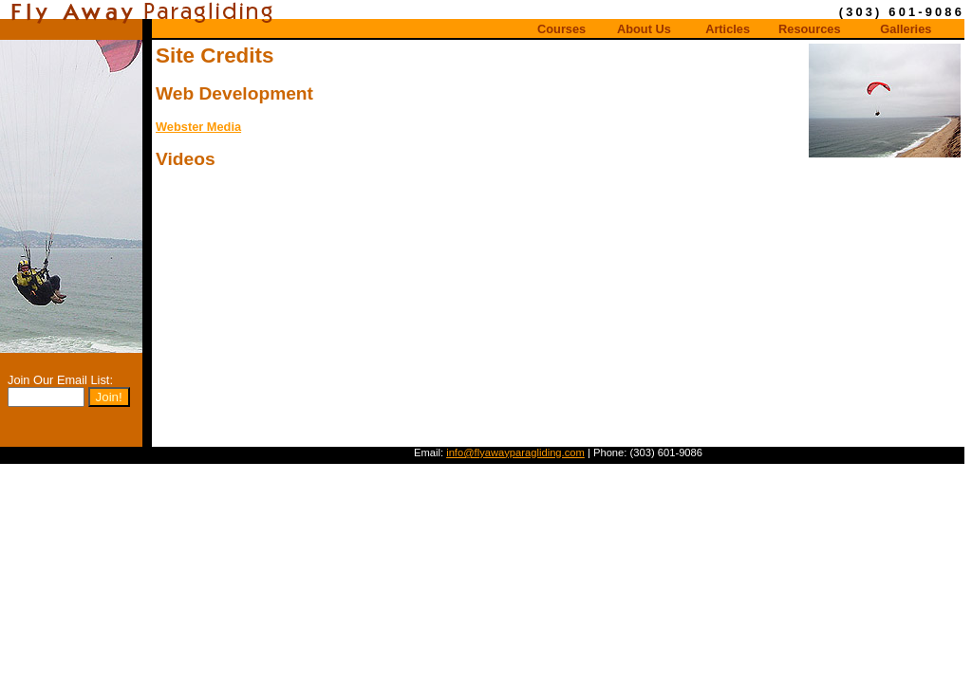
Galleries (905, 29)
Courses (561, 29)
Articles (727, 29)
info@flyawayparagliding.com (515, 452)
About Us (644, 29)
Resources (809, 29)
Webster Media (198, 127)
